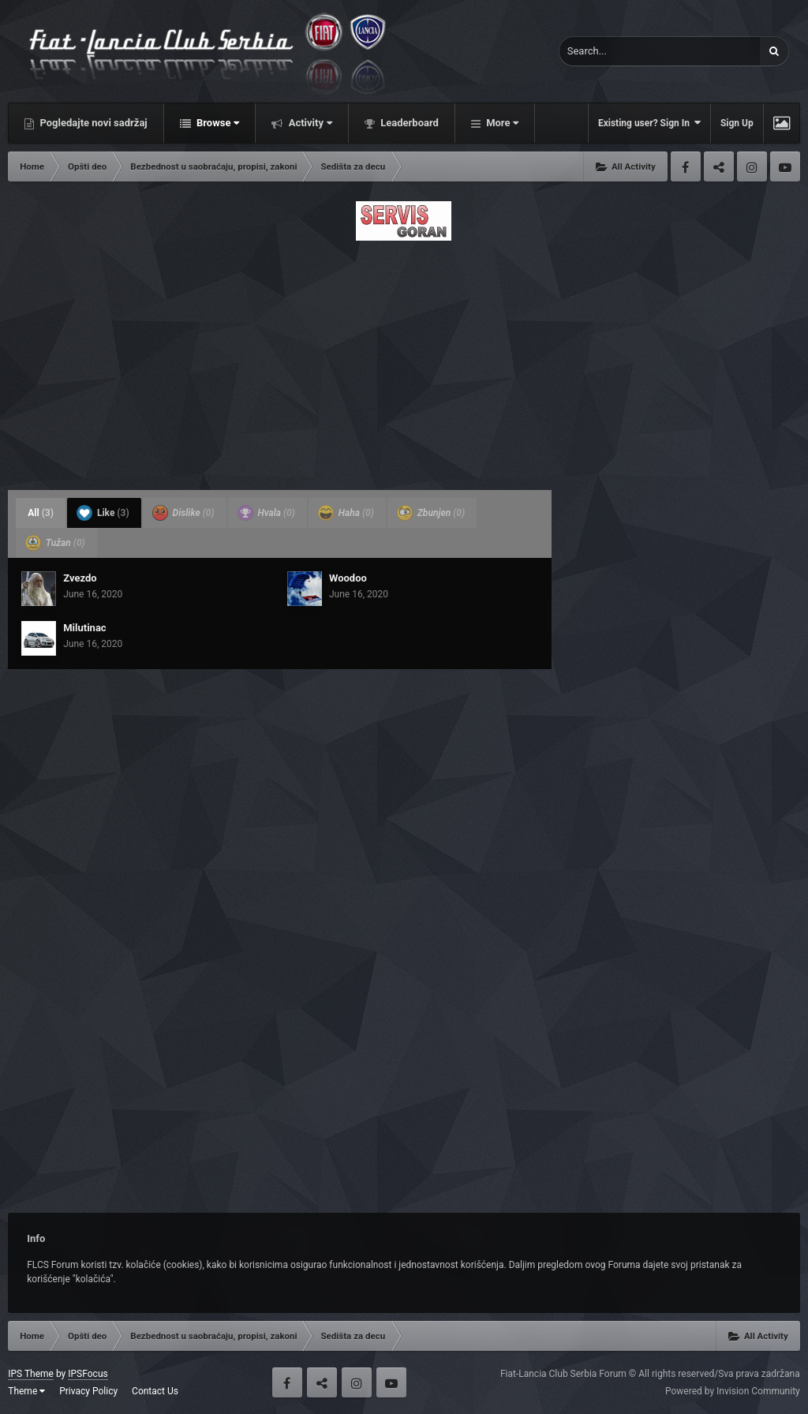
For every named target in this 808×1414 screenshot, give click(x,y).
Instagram (752, 166)
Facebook (686, 166)
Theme (26, 1391)
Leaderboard (408, 123)
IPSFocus (87, 1373)
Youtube (785, 166)
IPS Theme (31, 1373)
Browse (217, 123)
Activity (309, 123)
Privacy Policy (88, 1391)
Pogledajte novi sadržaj (92, 123)
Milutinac (84, 628)
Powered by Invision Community (732, 1391)
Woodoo (348, 578)
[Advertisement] (404, 360)
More (501, 123)
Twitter (719, 166)
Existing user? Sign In (649, 123)
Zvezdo (79, 578)
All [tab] (41, 512)
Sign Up (737, 123)
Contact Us (155, 1391)
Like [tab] (103, 513)
